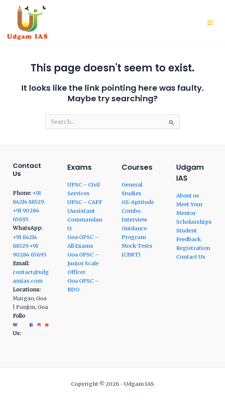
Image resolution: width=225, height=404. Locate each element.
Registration (193, 248)
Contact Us (190, 257)
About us (187, 195)
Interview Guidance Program (134, 228)
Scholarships (194, 222)
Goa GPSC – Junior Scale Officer (83, 263)
